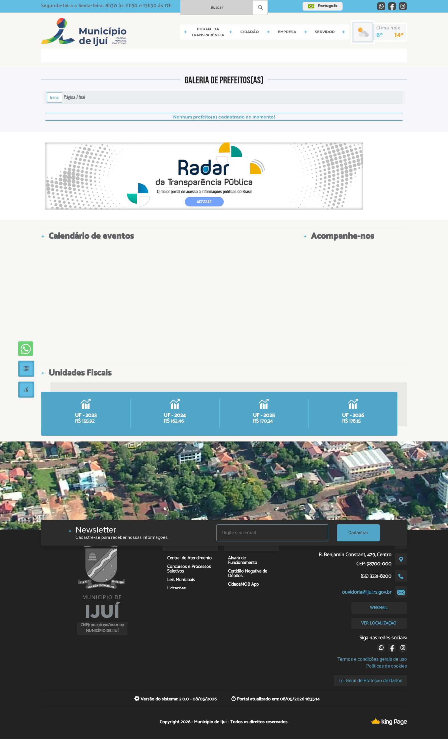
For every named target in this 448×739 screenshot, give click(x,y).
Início (54, 97)
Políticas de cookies (386, 666)
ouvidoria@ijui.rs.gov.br (366, 592)
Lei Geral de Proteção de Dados (370, 680)
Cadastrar (358, 532)
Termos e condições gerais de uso (372, 659)
